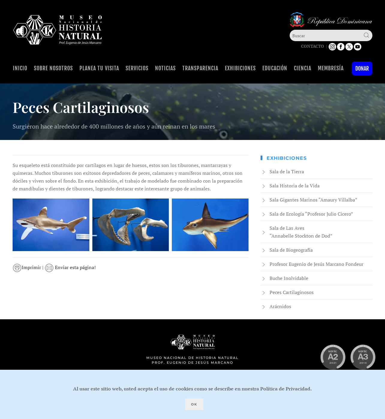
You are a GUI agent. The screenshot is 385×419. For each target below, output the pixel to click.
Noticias (165, 68)
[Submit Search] (366, 35)
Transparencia (200, 68)
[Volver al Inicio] (58, 29)
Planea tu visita (99, 68)
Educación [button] (274, 68)
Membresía (331, 68)
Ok (194, 404)
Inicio (20, 68)
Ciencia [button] (302, 68)
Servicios (137, 68)
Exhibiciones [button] (240, 68)
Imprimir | (30, 267)
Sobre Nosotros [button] (53, 68)
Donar (362, 68)
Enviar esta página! (71, 267)
